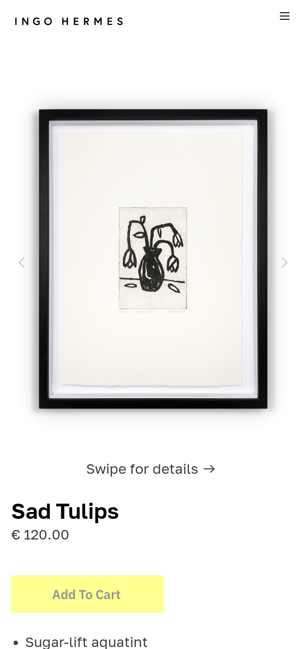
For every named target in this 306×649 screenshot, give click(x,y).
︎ (284, 16)
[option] (153, 262)
